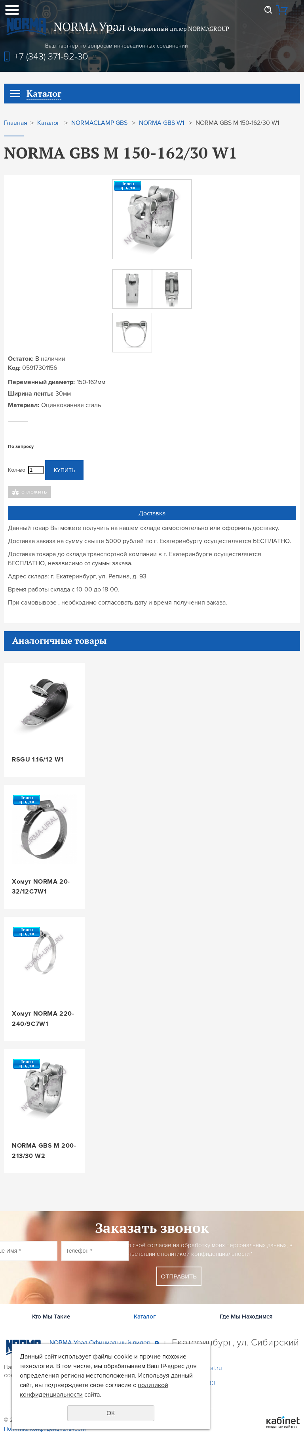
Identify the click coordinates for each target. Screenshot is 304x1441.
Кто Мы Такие (51, 1316)
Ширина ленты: (30, 394)
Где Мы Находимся (246, 1316)
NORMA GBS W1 (161, 123)
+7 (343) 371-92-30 (51, 56)
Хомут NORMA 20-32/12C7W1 (41, 887)
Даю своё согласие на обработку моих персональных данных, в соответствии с (206, 1250)
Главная (15, 123)
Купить (64, 470)
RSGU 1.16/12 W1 (38, 760)
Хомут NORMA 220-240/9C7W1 (43, 1019)
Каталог (48, 123)
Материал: (23, 405)
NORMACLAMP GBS (99, 123)
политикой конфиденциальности (205, 1253)
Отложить (34, 491)
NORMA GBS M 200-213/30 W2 (44, 1151)
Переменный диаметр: (41, 382)
